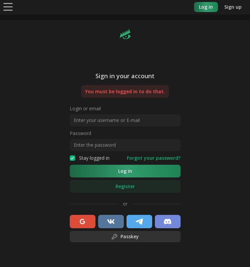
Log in (206, 7)
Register (125, 186)
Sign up (233, 7)
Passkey (125, 236)
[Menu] (8, 6)
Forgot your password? (154, 158)
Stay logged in (89, 158)
